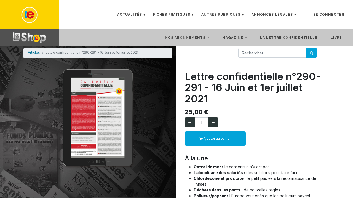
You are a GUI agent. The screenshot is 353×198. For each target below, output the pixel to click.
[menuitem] (293, 37)
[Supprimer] (190, 122)
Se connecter (328, 14)
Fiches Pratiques (171, 14)
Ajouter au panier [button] (215, 138)
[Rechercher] (311, 53)
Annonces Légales (272, 14)
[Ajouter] (213, 122)
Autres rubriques (220, 14)
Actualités (129, 14)
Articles (34, 52)
